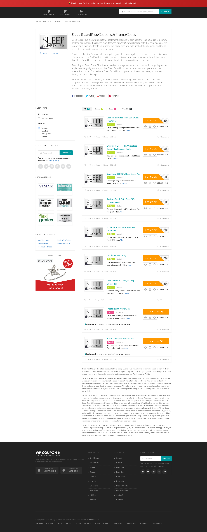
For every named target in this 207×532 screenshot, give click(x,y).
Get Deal (156, 311)
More (128, 130)
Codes (99, 109)
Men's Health (43, 243)
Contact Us (120, 495)
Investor (93, 477)
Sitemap (59, 523)
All (87, 109)
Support (119, 458)
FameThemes (94, 519)
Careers (93, 467)
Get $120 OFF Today (116, 255)
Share (105, 137)
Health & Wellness (64, 240)
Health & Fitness (45, 247)
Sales (112, 109)
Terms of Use (117, 523)
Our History (94, 458)
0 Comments (163, 137)
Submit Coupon (72, 21)
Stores (58, 21)
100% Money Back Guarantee (120, 338)
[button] (78, 96)
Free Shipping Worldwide (118, 308)
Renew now (109, 3)
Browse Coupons (44, 21)
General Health (63, 243)
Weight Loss (43, 240)
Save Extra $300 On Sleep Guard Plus (123, 174)
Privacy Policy (144, 523)
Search (165, 11)
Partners (78, 523)
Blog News (94, 486)
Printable (127, 109)
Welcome (39, 523)
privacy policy (54, 161)
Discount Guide (122, 486)
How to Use (120, 477)
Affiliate (93, 495)
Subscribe (66, 153)
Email (113, 137)
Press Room (120, 467)
